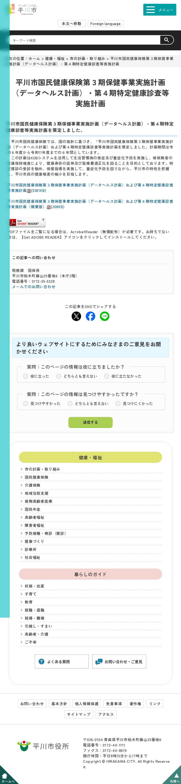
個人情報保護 (87, 703)
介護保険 (33, 485)
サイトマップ (79, 714)
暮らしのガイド (90, 574)
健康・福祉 (55, 58)
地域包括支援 (37, 493)
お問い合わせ (32, 703)
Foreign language (105, 23)
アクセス (106, 714)
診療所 (31, 549)
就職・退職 (35, 610)
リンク (155, 703)
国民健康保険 (37, 477)
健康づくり (35, 541)
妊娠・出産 (35, 586)
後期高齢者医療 (39, 501)
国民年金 (33, 509)
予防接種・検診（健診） (46, 533)
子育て (31, 594)
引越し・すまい (39, 626)
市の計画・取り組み (87, 58)
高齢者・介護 (37, 634)
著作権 (135, 703)
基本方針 (59, 703)
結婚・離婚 (35, 618)
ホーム (34, 58)
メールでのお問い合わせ (34, 286)
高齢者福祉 (35, 517)
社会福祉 (33, 557)
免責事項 (114, 703)
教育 (29, 602)
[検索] (86, 40)
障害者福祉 (35, 525)
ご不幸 (31, 642)
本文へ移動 (72, 23)
